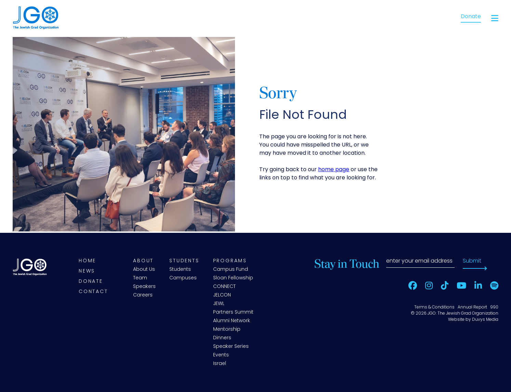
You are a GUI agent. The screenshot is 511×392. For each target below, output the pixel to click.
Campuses (183, 278)
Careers (143, 295)
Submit (472, 261)
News (87, 271)
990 (494, 307)
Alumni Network (231, 321)
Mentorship (226, 329)
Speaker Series (231, 346)
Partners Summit (233, 312)
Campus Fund (230, 269)
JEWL (218, 303)
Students (184, 261)
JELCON (222, 295)
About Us (144, 269)
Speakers (144, 286)
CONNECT (224, 286)
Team (140, 278)
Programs (230, 261)
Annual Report (472, 307)
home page (333, 170)
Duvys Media (485, 320)
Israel (219, 363)
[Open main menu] (494, 18)
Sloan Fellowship (233, 278)
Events (221, 355)
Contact (93, 291)
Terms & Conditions (434, 307)
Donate (471, 17)
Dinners (222, 338)
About (143, 261)
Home (87, 261)
